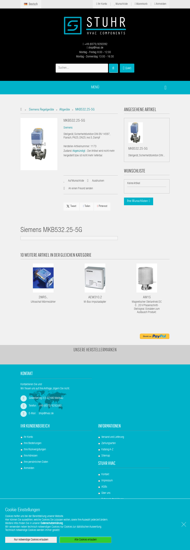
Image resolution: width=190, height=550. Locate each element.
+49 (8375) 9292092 (95, 44)
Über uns (105, 493)
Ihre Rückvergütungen (35, 449)
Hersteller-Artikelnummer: (77, 146)
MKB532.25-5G (138, 149)
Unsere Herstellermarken (95, 349)
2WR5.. (43, 297)
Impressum (107, 480)
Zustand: (68, 151)
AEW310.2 (95, 297)
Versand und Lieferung (112, 437)
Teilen (86, 206)
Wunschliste (121, 4)
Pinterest (102, 206)
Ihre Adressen (30, 455)
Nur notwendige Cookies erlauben (31, 539)
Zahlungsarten (108, 443)
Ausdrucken (98, 181)
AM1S (147, 297)
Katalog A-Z (107, 449)
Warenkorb (141, 4)
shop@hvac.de (95, 47)
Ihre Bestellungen (32, 443)
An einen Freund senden (81, 188)
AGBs (104, 487)
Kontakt (105, 474)
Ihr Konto (101, 4)
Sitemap (105, 455)
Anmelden (160, 4)
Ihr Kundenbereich (35, 426)
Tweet (71, 206)
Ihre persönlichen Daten (36, 462)
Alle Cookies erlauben (86, 539)
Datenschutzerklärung (52, 523)
